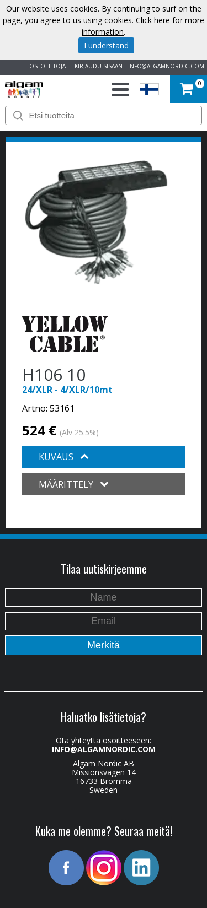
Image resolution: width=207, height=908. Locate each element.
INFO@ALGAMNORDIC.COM (166, 66)
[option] (95, 222)
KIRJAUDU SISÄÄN (97, 66)
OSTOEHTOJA (46, 66)
